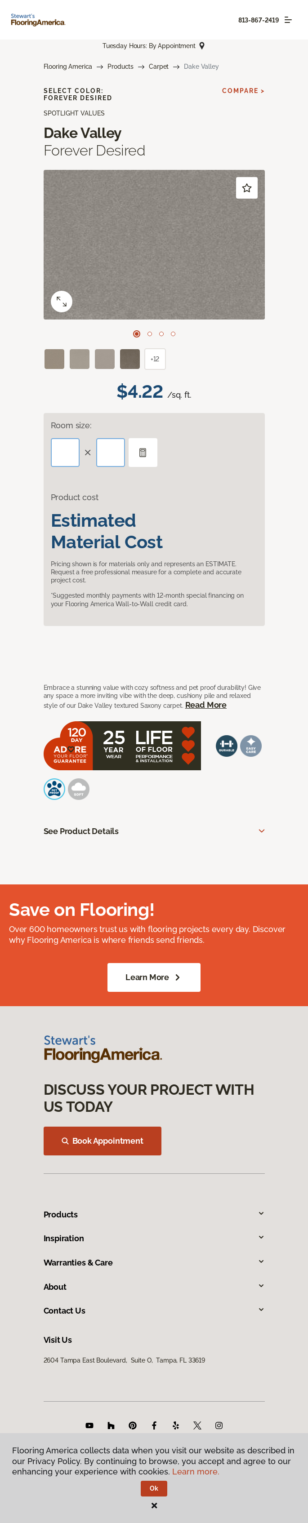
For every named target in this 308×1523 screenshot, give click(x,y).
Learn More (154, 977)
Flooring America (68, 66)
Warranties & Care (154, 1262)
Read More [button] (206, 705)
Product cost (74, 497)
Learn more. (195, 1471)
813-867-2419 (258, 20)
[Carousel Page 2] (149, 334)
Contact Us (154, 1310)
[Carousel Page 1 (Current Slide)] (136, 333)
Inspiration (154, 1238)
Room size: (71, 425)
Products (120, 66)
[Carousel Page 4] (173, 334)
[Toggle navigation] (288, 20)
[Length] (65, 452)
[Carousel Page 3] (161, 334)
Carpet (159, 66)
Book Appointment (102, 1141)
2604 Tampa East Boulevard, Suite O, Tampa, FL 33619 (124, 1360)
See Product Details (81, 831)
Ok (154, 1488)
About (154, 1287)
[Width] (110, 452)
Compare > (243, 90)
